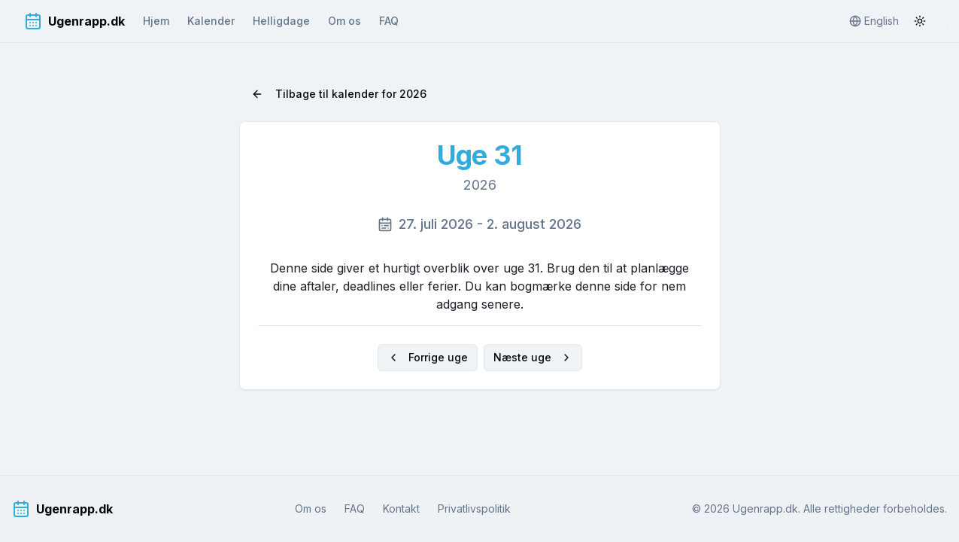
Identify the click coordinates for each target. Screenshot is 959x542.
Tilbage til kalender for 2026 (338, 93)
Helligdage (281, 20)
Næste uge (532, 357)
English (874, 20)
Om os (344, 20)
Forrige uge (427, 357)
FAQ (389, 20)
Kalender (211, 20)
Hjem (156, 20)
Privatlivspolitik (474, 508)
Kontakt (401, 508)
